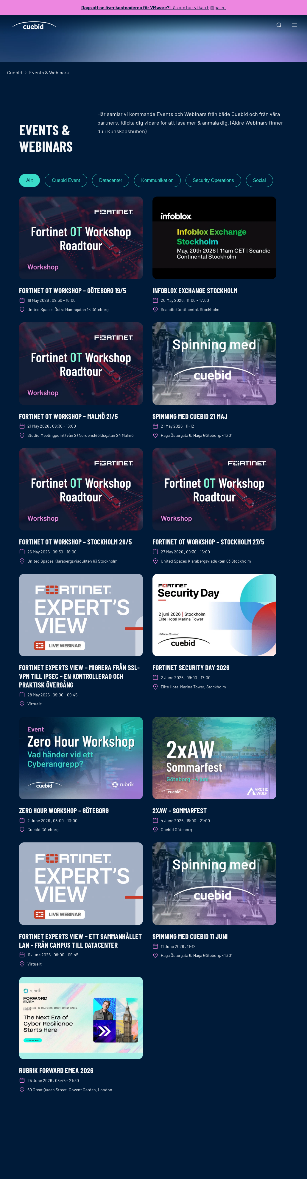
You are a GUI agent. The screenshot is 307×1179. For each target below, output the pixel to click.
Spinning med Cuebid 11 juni (190, 936)
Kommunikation (160, 180)
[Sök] (279, 25)
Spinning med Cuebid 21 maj (189, 416)
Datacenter (112, 180)
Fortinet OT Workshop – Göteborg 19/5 (72, 290)
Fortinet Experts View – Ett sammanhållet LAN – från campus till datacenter (80, 940)
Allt (30, 180)
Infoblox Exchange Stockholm (194, 290)
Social (264, 180)
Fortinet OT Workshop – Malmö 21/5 (68, 416)
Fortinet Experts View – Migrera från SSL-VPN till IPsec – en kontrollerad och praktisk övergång (79, 676)
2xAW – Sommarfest (179, 810)
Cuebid (14, 72)
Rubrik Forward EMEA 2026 (56, 1070)
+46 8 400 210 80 (56, 1169)
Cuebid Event (67, 180)
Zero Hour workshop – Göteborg (64, 810)
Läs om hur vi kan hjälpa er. (153, 7)
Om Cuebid (179, 1169)
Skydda (91, 1169)
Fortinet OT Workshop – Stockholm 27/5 (208, 542)
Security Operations (218, 180)
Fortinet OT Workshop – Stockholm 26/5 (75, 542)
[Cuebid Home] (34, 25)
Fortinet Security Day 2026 (191, 667)
